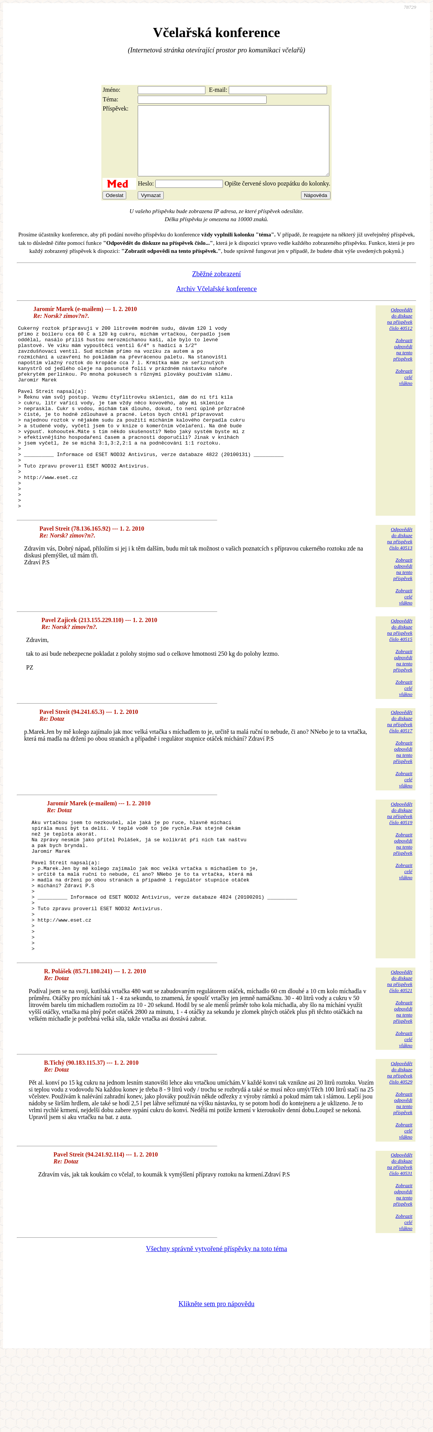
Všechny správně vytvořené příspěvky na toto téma (216, 1325)
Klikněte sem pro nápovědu (216, 1381)
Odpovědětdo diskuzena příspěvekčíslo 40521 (399, 1058)
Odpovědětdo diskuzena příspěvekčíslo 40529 (399, 1149)
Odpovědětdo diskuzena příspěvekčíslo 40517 (399, 772)
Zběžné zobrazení (216, 288)
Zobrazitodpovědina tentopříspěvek (402, 363)
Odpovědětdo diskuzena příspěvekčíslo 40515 (399, 680)
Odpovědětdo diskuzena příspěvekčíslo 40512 (399, 333)
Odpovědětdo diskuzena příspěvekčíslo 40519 (399, 864)
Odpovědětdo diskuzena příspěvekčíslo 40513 (399, 589)
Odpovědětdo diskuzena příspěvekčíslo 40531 (399, 1241)
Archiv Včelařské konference (216, 302)
